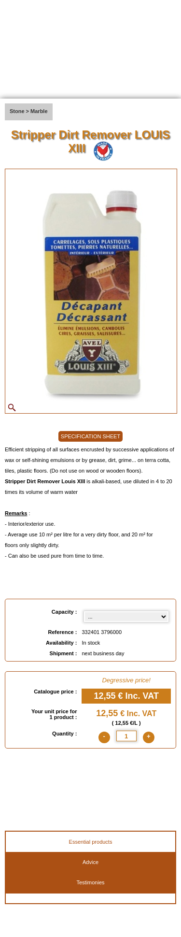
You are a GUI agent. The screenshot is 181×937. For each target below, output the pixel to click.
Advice (90, 862)
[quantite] (126, 736)
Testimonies (90, 882)
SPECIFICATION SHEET (90, 436)
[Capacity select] (126, 616)
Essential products (90, 842)
